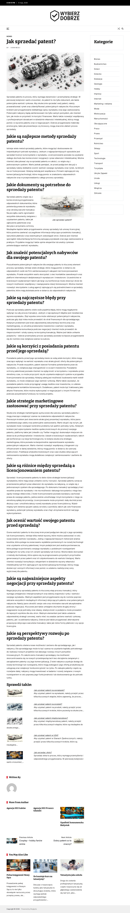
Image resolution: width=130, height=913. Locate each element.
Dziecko (97, 74)
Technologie (99, 158)
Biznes (9, 36)
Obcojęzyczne (100, 123)
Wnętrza (98, 188)
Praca (96, 128)
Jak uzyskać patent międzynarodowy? (51, 718)
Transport (98, 163)
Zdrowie (97, 193)
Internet (97, 99)
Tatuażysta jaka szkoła (71, 875)
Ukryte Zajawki (100, 173)
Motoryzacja (99, 114)
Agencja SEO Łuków (16, 808)
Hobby (97, 89)
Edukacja (98, 79)
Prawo (97, 133)
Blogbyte (33, 909)
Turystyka (98, 168)
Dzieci (97, 69)
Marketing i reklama (103, 104)
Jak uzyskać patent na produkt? (48, 704)
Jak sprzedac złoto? (43, 752)
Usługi (97, 183)
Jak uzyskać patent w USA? (46, 735)
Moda (96, 109)
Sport (96, 153)
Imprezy (97, 94)
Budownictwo (100, 64)
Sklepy (97, 148)
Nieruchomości (101, 119)
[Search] (122, 29)
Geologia (98, 84)
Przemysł (98, 138)
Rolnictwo (98, 143)
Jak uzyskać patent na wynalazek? (49, 690)
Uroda (97, 178)
